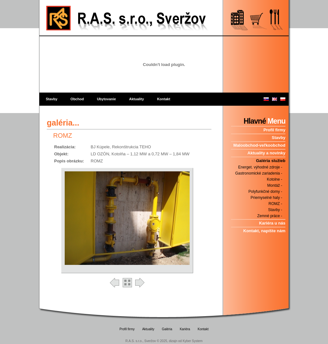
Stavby (51, 99)
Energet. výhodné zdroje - (260, 167)
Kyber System (192, 341)
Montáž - (274, 185)
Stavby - (275, 210)
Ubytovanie (106, 99)
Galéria (167, 329)
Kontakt (163, 99)
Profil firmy (274, 129)
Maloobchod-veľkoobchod (259, 145)
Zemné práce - (269, 216)
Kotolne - (274, 179)
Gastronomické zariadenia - (258, 173)
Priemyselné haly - (266, 197)
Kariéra (185, 329)
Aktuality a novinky (266, 153)
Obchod (77, 99)
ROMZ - (275, 203)
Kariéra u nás (272, 223)
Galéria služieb (270, 160)
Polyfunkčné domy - (265, 191)
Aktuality (136, 99)
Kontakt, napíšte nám (264, 230)
